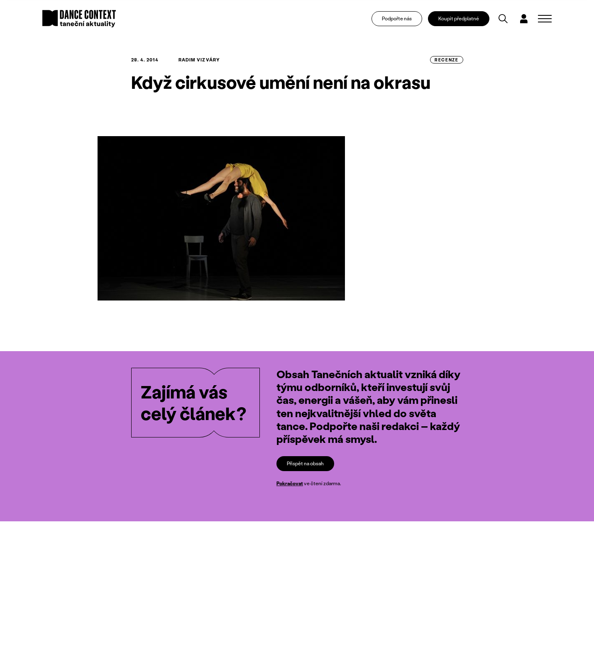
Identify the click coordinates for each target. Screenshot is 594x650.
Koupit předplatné (459, 19)
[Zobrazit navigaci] (545, 19)
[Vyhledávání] (503, 19)
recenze (446, 60)
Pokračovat (289, 483)
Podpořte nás (397, 19)
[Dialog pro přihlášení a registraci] (524, 19)
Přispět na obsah (305, 463)
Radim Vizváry (199, 60)
